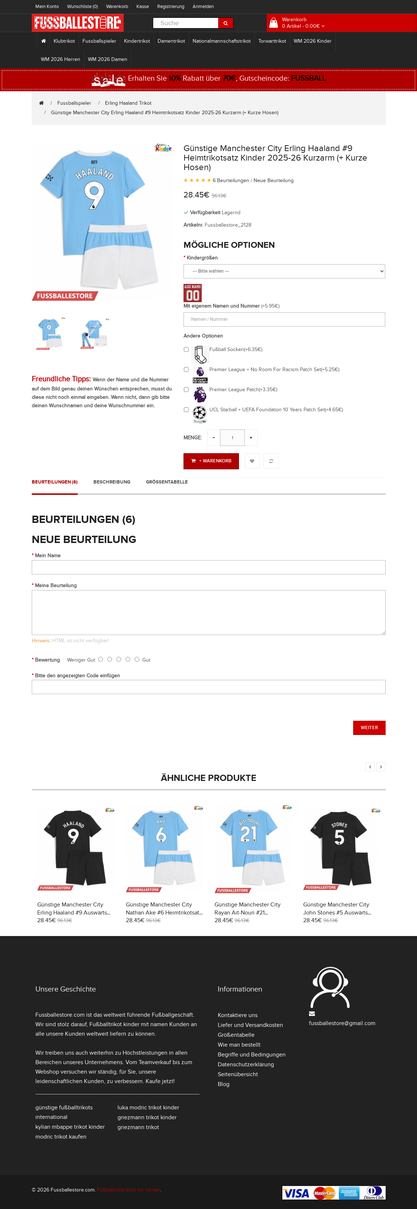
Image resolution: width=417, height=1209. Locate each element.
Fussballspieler (99, 41)
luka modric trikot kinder (148, 1106)
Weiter (369, 726)
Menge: (193, 438)
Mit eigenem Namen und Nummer (222, 306)
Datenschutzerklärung (246, 1063)
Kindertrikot (137, 41)
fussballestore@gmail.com (342, 1021)
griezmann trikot (138, 1125)
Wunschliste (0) (82, 6)
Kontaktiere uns (238, 1013)
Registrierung (170, 6)
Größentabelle (167, 481)
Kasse (142, 6)
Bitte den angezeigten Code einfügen (77, 674)
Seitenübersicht (238, 1073)
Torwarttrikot (272, 41)
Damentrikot (171, 41)
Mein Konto (47, 6)
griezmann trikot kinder (147, 1116)
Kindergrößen (202, 258)
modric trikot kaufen (60, 1135)
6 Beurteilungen (231, 180)
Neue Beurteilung (274, 180)
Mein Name (48, 554)
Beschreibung (111, 481)
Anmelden (203, 6)
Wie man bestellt (239, 1043)
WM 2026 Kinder (313, 41)
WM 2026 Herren (60, 59)
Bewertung (47, 659)
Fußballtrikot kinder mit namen (128, 1023)
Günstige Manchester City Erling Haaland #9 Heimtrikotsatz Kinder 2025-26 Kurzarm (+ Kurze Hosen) (164, 112)
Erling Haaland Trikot (128, 103)
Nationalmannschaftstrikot (222, 41)
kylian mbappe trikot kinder (70, 1125)
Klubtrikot (64, 41)
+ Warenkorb (211, 461)
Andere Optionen (203, 336)
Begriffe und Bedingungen (252, 1053)
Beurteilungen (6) (55, 481)
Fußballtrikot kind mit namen (129, 1188)
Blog (223, 1082)
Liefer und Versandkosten (250, 1023)
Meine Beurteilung (56, 584)
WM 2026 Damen (107, 59)
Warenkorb (117, 6)
